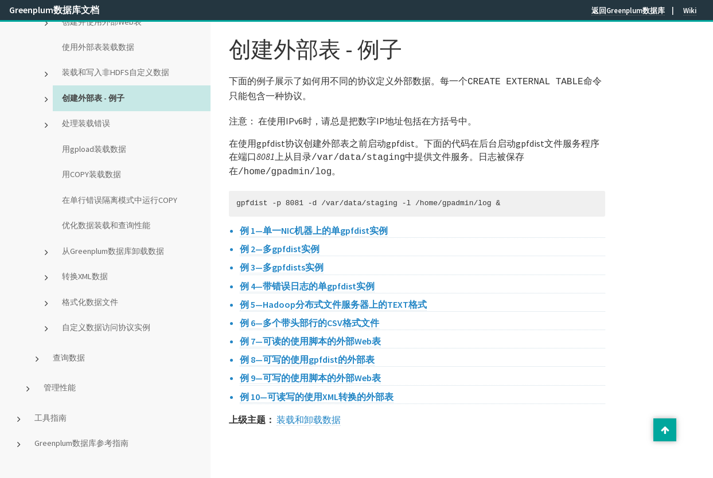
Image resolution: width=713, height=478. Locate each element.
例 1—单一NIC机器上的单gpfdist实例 (314, 227)
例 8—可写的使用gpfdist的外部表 (307, 356)
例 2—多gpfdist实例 (280, 245)
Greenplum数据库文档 (54, 9)
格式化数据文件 (90, 302)
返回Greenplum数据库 (628, 10)
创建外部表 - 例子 (93, 98)
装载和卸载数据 (308, 416)
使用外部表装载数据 (98, 47)
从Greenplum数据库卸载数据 (113, 251)
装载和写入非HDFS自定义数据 (115, 72)
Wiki (689, 10)
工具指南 (50, 418)
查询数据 (69, 357)
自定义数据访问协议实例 (106, 327)
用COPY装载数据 (91, 174)
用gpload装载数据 (94, 149)
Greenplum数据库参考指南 (81, 443)
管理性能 (60, 387)
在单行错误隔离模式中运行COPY (119, 200)
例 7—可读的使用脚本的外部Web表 (310, 337)
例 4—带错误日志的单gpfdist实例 (307, 282)
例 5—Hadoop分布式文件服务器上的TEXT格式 (333, 301)
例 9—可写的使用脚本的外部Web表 (310, 374)
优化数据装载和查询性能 (106, 225)
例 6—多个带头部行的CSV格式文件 (309, 319)
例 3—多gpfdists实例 (282, 263)
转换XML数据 (85, 276)
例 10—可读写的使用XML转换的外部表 (316, 393)
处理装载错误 (86, 123)
